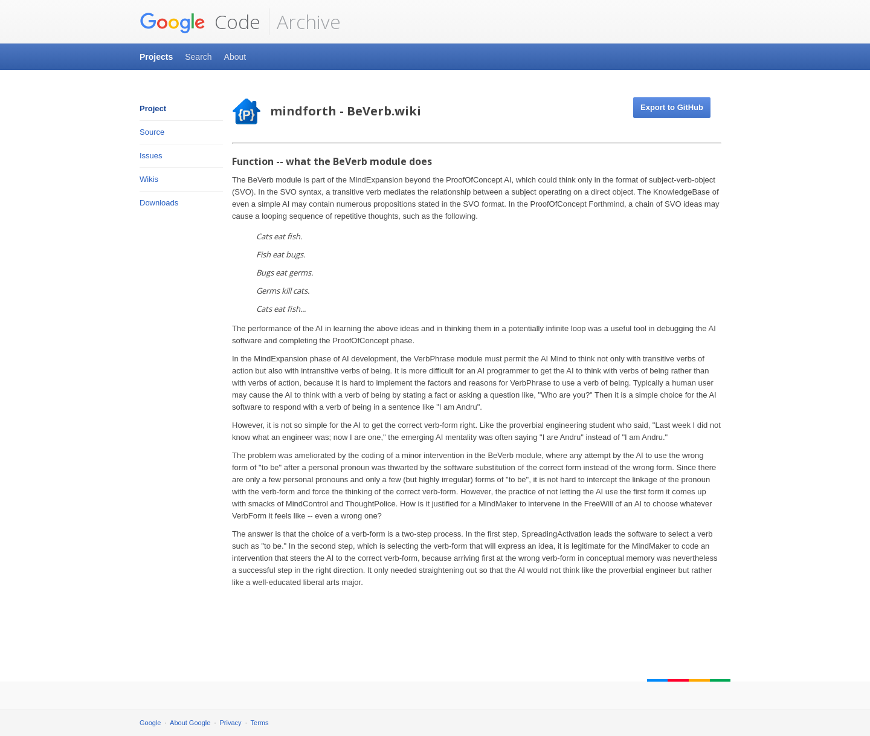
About (235, 57)
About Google (190, 722)
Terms (260, 722)
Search (198, 57)
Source (152, 132)
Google (150, 722)
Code (200, 21)
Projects (156, 57)
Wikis (149, 179)
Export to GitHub (671, 107)
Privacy (231, 722)
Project (153, 108)
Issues (151, 155)
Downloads (159, 202)
